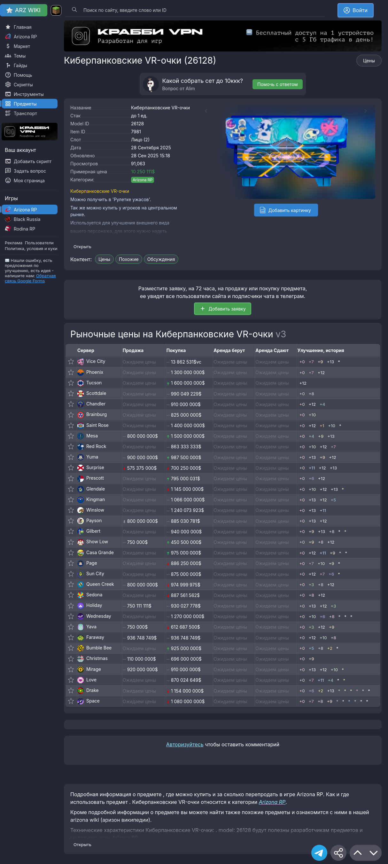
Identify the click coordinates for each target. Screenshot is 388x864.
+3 (311, 584)
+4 (322, 404)
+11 (312, 467)
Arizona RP (142, 179)
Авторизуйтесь (185, 744)
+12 (321, 372)
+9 (320, 361)
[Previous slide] (203, 111)
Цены (369, 60)
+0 (302, 361)
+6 (311, 478)
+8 (311, 393)
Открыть (82, 246)
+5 (333, 499)
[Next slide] (368, 111)
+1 (322, 425)
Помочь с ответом (277, 84)
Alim (190, 88)
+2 (329, 648)
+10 (312, 414)
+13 (330, 361)
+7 (311, 361)
